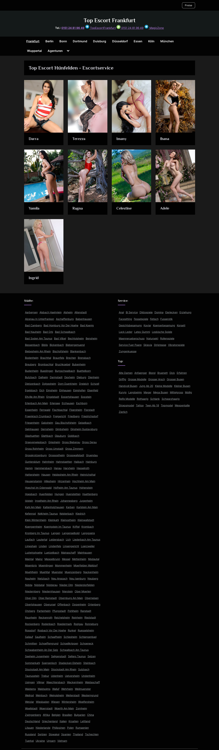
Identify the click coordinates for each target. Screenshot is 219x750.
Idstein (29, 500)
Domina (158, 312)
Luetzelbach (51, 552)
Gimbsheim (62, 429)
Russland (30, 734)
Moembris (31, 565)
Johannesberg (69, 500)
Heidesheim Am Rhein (65, 474)
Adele (164, 208)
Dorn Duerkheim (67, 383)
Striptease (160, 344)
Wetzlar (29, 701)
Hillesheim (50, 481)
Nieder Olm (66, 584)
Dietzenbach (32, 383)
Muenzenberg (73, 572)
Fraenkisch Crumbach (38, 416)
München (167, 41)
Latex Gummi (142, 331)
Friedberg (74, 416)
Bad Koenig (87, 325)
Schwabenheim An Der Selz (41, 649)
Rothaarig (142, 398)
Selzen (92, 656)
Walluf (55, 688)
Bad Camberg (33, 325)
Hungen (59, 494)
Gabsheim (47, 422)
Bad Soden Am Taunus (38, 338)
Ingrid (34, 278)
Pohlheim (73, 610)
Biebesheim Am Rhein (38, 351)
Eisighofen (79, 390)
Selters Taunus (77, 656)
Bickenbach (57, 344)
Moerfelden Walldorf (86, 565)
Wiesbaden (42, 701)
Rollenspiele (167, 338)
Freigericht (59, 416)
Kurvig (123, 392)
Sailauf (29, 636)
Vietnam (62, 740)
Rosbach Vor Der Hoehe (52, 630)
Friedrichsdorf (89, 416)
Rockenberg (32, 623)
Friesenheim (32, 422)
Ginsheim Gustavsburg (83, 429)
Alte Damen (126, 372)
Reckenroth (45, 617)
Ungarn (51, 740)
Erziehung (185, 312)
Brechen (71, 357)
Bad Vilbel (60, 338)
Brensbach (84, 357)
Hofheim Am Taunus (65, 487)
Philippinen (58, 727)
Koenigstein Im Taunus (57, 526)
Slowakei (54, 734)
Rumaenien (82, 727)
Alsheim (68, 312)
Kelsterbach (67, 513)
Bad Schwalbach (65, 331)
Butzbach (31, 377)
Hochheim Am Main (83, 481)
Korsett (181, 325)
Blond (152, 372)
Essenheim (31, 409)
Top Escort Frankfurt (110, 20)
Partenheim (44, 610)
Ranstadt (85, 610)
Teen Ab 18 (152, 405)
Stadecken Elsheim (70, 662)
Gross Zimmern (74, 448)
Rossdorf (30, 630)
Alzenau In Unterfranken (39, 318)
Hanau (58, 468)
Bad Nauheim (33, 331)
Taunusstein (32, 675)
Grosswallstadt (75, 455)
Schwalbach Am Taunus (74, 649)
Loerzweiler (88, 546)
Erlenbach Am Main (36, 403)
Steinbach (89, 662)
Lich (68, 539)
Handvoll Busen (128, 385)
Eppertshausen (70, 396)
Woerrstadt (46, 708)
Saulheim (40, 636)
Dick (172, 372)
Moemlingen (46, 565)
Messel (66, 559)
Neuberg (93, 578)
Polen (70, 727)
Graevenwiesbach (36, 442)
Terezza (79, 139)
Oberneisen (92, 598)
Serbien (42, 734)
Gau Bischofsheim (65, 422)
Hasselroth (83, 468)
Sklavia (147, 344)
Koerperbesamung (164, 325)
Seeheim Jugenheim (37, 656)
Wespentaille (182, 405)
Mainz (39, 559)
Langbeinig (135, 392)
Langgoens (88, 533)
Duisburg (99, 41)
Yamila (34, 208)
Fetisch (154, 318)
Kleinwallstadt (86, 520)
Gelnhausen (32, 429)
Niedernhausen (51, 591)
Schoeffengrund (48, 643)
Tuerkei (29, 740)
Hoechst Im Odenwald (38, 487)
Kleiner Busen (182, 385)
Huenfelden (46, 494)
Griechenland (50, 721)
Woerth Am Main (64, 708)
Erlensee (55, 403)
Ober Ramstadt (47, 598)
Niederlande (43, 727)
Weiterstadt (73, 695)
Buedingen (46, 370)
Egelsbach (31, 390)
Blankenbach (78, 351)
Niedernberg (32, 591)
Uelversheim (72, 675)
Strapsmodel (126, 405)
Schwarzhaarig (171, 398)
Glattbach (47, 435)
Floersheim (75, 409)
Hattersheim (32, 474)
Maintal (29, 559)
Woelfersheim (86, 701)
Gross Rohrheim (34, 448)
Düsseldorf (120, 41)
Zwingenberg (33, 714)
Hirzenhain (64, 481)
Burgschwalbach (65, 370)
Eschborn (81, 403)
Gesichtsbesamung (130, 325)
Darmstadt (56, 377)
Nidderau (52, 584)
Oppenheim (79, 604)
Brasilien (67, 714)
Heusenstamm (33, 481)
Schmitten (31, 643)
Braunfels (58, 357)
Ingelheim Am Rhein (46, 500)
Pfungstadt (59, 610)
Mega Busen (160, 392)
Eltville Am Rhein (34, 396)
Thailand (78, 734)
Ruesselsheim (86, 630)
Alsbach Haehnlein (51, 312)
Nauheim (30, 578)
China (90, 714)
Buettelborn (84, 370)
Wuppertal (34, 51)
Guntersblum (32, 461)
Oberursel (50, 604)
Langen (55, 533)
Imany (121, 139)
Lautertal (42, 539)
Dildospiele (146, 312)
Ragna (78, 208)
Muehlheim (31, 572)
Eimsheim (51, 390)
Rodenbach (48, 623)
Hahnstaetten (64, 461)
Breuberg (30, 364)
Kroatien (74, 721)
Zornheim (81, 708)
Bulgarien (79, 714)
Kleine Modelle (163, 385)
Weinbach (41, 695)
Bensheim (91, 338)
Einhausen (65, 390)
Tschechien (92, 734)
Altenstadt (80, 312)
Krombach (87, 526)
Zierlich (123, 411)
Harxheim (69, 468)
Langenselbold (71, 533)
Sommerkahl (32, 662)
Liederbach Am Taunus (86, 539)
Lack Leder (125, 331)
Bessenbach (32, 344)
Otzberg (30, 610)
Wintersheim (69, 701)
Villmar (40, 682)
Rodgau (78, 623)
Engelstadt (52, 396)
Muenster (57, 572)
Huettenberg (90, 494)
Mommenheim (63, 565)
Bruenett (162, 372)
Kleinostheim (68, 520)
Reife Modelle (127, 398)
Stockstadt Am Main (37, 669)
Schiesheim (70, 636)
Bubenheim (79, 364)
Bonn (63, 41)
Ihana (164, 139)
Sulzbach (83, 669)
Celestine (124, 208)
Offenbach (63, 604)
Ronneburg (91, 623)
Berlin (49, 41)
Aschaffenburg (65, 318)
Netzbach (43, 578)
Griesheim (54, 442)
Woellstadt (31, 708)
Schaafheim (55, 636)
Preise (188, 5)
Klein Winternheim (35, 520)
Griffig (122, 379)
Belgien (56, 714)
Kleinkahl (53, 520)
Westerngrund (89, 695)
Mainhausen (85, 552)
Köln (151, 41)
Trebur (45, 675)
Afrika (46, 714)
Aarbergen (31, 312)
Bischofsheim (60, 351)
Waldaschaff (92, 682)
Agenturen (55, 51)
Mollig (188, 392)
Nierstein (67, 591)
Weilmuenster (83, 688)
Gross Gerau (89, 442)
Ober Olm (31, 598)
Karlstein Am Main (87, 507)
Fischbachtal (59, 409)
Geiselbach (84, 422)
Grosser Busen (175, 379)
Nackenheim (90, 572)
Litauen (29, 727)
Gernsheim (47, 429)
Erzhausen (68, 403)
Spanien (66, 734)
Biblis (45, 344)
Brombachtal (45, 364)
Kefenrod (30, 513)
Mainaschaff (68, 552)
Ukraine (40, 740)
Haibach (79, 461)
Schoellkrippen (69, 643)
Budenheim (31, 370)
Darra (33, 139)
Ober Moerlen (83, 591)
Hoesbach (31, 494)
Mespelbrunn (52, 559)
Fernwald (45, 409)
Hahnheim (48, 461)
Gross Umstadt (54, 448)
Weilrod (29, 695)
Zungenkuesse (127, 351)
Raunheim (31, 617)
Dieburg (81, 377)
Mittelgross (176, 392)
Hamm (29, 468)
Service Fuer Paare (130, 344)
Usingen (30, 682)
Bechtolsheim (76, 338)
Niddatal (39, 584)
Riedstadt (90, 617)
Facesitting (125, 318)
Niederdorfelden (85, 584)
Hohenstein (86, 487)
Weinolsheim (56, 695)
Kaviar (147, 325)
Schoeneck (86, 643)
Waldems (30, 688)
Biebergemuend (75, 344)
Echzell (95, 383)
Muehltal (45, 572)
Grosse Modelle (137, 379)
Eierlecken (171, 312)
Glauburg (60, 435)
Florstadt (89, 409)
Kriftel (76, 526)
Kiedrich (80, 513)
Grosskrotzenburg (36, 455)
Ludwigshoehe (33, 552)
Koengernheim (33, 526)
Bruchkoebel (62, 364)
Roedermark (64, 623)
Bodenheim (31, 357)
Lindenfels (55, 546)
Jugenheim (86, 500)
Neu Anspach (59, 578)
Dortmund (80, 41)
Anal (121, 312)
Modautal (93, 559)
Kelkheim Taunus (48, 513)
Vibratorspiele (176, 344)
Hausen (45, 474)
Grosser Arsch (156, 379)
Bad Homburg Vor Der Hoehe (61, 325)
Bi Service (132, 312)
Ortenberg (94, 604)
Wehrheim (67, 688)
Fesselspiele (141, 318)
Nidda (28, 584)
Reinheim (77, 617)
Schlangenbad (88, 636)
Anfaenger (140, 372)
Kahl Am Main (33, 507)
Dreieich (84, 383)
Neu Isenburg (77, 578)
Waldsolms (44, 688)
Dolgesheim (49, 383)
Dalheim (43, 377)
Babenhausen (84, 318)
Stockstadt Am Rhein (63, 669)
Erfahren (182, 372)
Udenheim (57, 675)
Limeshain (31, 546)
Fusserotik (166, 318)
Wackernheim (75, 682)
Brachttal (45, 357)
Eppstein (86, 396)
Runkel (72, 630)
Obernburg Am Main (71, 598)
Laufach (30, 539)
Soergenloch (49, 662)
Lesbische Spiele (162, 331)
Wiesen (55, 701)
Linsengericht (71, 546)
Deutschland (32, 721)
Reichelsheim (62, 617)
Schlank (155, 398)
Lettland (85, 721)
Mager (147, 392)
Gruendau (92, 455)
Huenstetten (73, 494)
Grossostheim (57, 455)
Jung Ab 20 (146, 385)
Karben (70, 507)
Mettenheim (79, 559)
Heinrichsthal (87, 474)
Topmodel (167, 405)
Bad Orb (48, 331)
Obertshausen (33, 604)
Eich (41, 390)
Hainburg (91, 461)
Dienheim (93, 377)
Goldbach (73, 435)
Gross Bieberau (71, 442)
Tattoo (140, 405)
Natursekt (152, 338)
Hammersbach (43, 468)
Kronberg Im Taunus (37, 533)
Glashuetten (32, 435)
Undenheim (88, 675)
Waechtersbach (55, 682)
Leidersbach (56, 539)
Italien (63, 721)
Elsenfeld (92, 390)
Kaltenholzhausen (53, 507)
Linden (43, 546)
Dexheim (69, 377)
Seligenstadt (58, 656)
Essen (138, 41)
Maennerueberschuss (132, 338)
